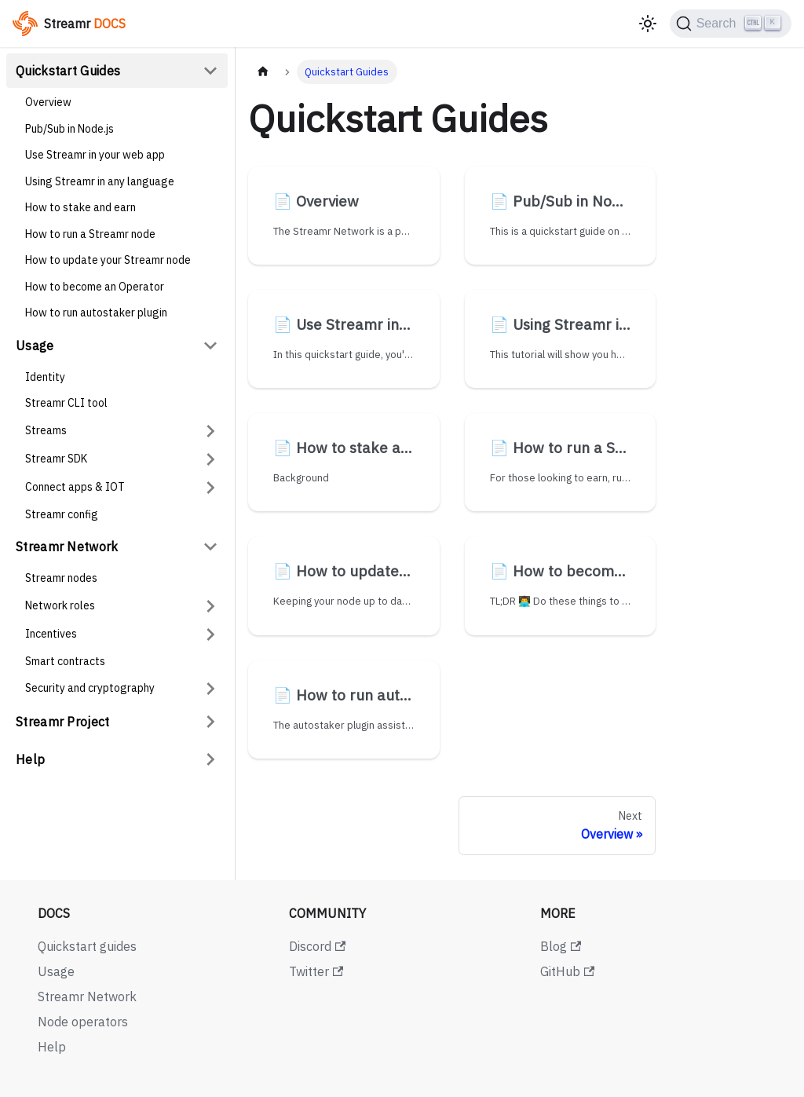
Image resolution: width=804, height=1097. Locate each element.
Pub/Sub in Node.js (69, 129)
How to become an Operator (94, 287)
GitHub (567, 971)
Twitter (316, 971)
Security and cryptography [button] (90, 688)
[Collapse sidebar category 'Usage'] (210, 345)
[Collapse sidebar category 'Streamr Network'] (210, 546)
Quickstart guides (87, 946)
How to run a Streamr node (90, 234)
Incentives (51, 634)
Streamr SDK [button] (56, 459)
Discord (317, 946)
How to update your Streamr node (108, 260)
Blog (560, 946)
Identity (45, 377)
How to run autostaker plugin (96, 312)
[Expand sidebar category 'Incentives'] (210, 634)
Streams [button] (46, 430)
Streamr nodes (61, 578)
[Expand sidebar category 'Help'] (210, 759)
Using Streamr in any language (99, 181)
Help (30, 759)
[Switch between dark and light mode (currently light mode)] (647, 23)
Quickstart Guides (68, 71)
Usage (35, 345)
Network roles (60, 605)
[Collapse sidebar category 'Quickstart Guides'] (210, 70)
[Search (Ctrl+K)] (730, 23)
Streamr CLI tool (66, 403)
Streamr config (61, 514)
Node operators (83, 1021)
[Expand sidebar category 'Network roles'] (210, 606)
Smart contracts (65, 661)
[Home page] (263, 72)
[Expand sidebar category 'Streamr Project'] (210, 721)
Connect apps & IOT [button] (75, 487)
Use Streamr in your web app (95, 155)
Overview (48, 102)
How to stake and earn (80, 207)
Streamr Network (67, 546)
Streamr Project (63, 722)
